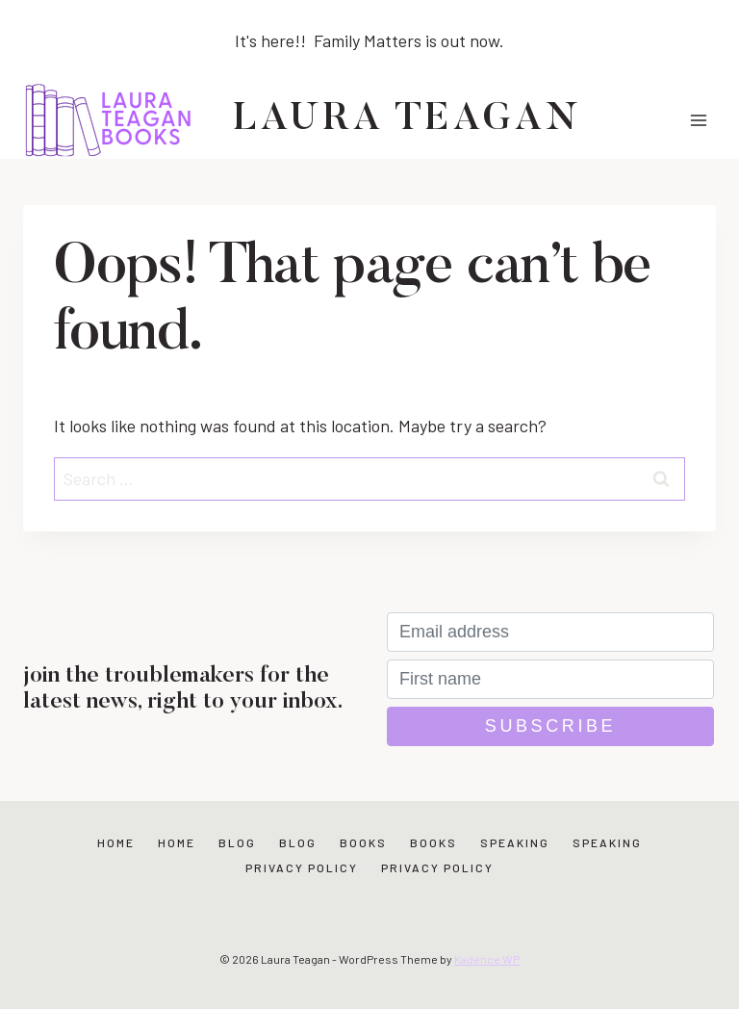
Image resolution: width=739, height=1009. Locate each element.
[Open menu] (698, 120)
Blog (237, 842)
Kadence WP (487, 959)
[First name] (550, 679)
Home (116, 842)
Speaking (514, 842)
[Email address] (550, 632)
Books (363, 842)
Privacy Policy (301, 867)
